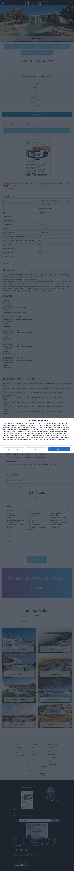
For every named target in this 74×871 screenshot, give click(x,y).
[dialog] (37, 435)
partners (12, 423)
